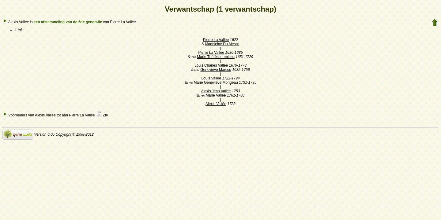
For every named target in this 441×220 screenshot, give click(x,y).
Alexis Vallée (215, 104)
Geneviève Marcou (215, 70)
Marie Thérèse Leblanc (216, 57)
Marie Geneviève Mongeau (216, 82)
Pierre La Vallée (216, 40)
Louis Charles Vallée (211, 65)
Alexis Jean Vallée (216, 91)
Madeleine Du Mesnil (222, 44)
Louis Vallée (211, 78)
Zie (105, 115)
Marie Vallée (216, 95)
